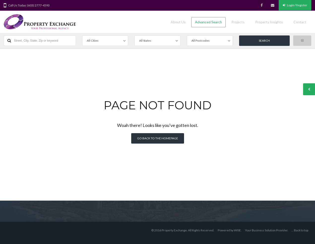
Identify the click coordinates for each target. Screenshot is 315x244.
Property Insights (269, 22)
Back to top (301, 230)
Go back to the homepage (157, 138)
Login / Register (295, 5)
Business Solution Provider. (270, 230)
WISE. (238, 230)
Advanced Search (208, 22)
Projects (238, 22)
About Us (178, 22)
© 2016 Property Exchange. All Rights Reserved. (182, 230)
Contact (299, 22)
